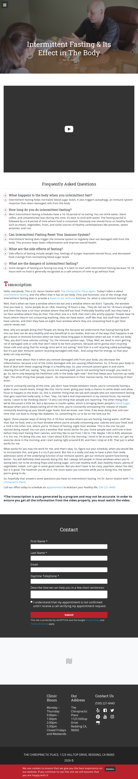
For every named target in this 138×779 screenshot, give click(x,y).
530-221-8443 (107, 487)
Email (34, 564)
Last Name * (39, 553)
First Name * (39, 541)
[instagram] (112, 716)
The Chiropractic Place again (78, 291)
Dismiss (110, 769)
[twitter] (112, 710)
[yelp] (98, 710)
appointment (55, 487)
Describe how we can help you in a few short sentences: (68, 587)
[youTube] (105, 716)
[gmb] (98, 723)
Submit (69, 614)
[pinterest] (98, 716)
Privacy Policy (93, 620)
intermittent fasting (16, 294)
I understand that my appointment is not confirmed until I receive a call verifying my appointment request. (69, 604)
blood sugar (122, 403)
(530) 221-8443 (105, 703)
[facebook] (105, 710)
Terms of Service (39, 623)
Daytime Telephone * (45, 576)
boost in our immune (62, 298)
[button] (4, 4)
